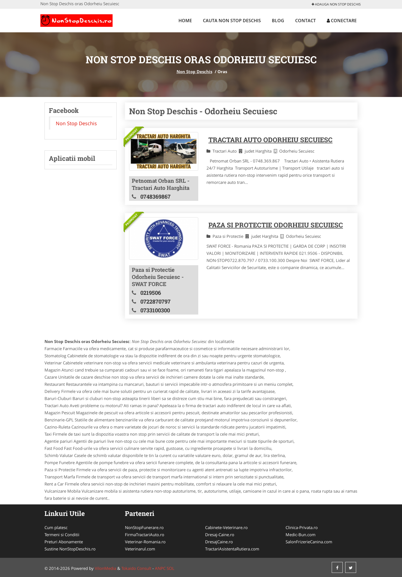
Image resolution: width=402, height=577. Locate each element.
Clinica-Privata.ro (302, 527)
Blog (278, 21)
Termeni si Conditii (61, 534)
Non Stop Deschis (194, 71)
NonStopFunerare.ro (144, 527)
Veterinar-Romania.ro (145, 541)
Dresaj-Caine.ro (219, 534)
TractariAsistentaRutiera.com (232, 549)
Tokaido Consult (136, 568)
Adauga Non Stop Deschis (336, 4)
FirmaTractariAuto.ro (144, 534)
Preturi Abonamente (63, 541)
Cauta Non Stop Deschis (232, 21)
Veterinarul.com (140, 549)
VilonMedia (105, 568)
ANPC (160, 568)
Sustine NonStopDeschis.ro (70, 549)
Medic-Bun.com (301, 534)
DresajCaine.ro (219, 541)
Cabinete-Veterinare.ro (226, 527)
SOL (170, 568)
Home (185, 21)
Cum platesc (56, 527)
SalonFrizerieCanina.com (309, 541)
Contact (305, 21)
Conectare (342, 21)
